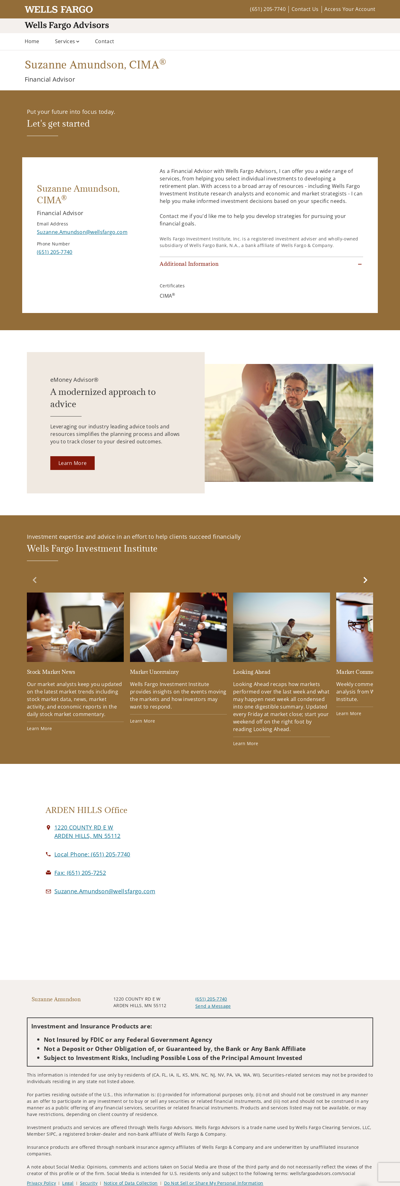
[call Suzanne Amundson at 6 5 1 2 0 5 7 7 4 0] (54, 252)
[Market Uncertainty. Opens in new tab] (178, 658)
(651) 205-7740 (267, 9)
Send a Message (213, 1006)
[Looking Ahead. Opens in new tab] (281, 670)
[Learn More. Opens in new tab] (72, 463)
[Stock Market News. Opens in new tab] (75, 662)
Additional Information (189, 263)
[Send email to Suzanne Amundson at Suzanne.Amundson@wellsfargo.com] (82, 232)
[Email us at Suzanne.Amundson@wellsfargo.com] (104, 891)
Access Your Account (349, 9)
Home (32, 41)
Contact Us (305, 9)
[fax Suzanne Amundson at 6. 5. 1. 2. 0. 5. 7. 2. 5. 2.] (80, 872)
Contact (104, 41)
